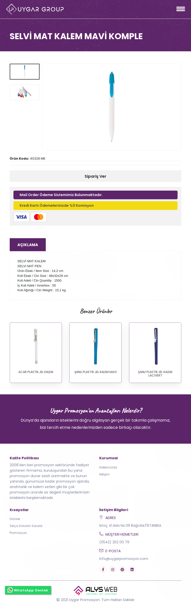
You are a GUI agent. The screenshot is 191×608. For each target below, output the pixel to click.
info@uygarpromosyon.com (123, 558)
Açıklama (27, 244)
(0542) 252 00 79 (114, 542)
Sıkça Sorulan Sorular (26, 526)
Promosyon (18, 533)
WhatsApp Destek (27, 590)
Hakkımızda (108, 467)
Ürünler (15, 519)
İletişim (104, 474)
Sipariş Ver (95, 176)
